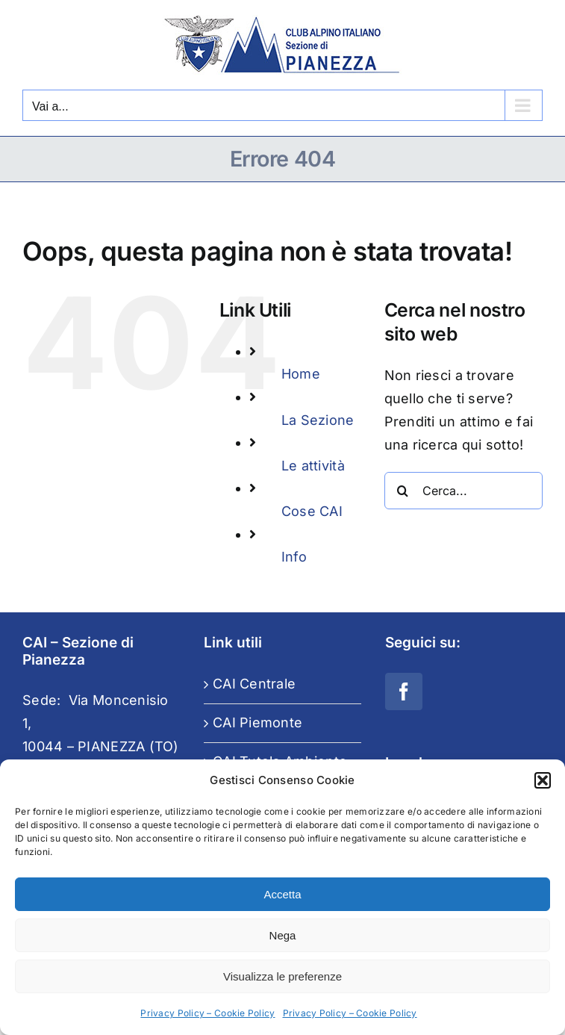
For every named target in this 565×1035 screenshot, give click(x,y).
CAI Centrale (254, 683)
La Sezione (318, 420)
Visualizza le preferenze (282, 976)
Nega (282, 935)
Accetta (282, 894)
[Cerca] (403, 490)
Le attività (313, 465)
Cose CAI (312, 511)
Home (300, 374)
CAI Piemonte (257, 722)
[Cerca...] (463, 490)
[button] (542, 780)
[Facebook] (403, 691)
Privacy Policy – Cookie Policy (207, 1013)
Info (294, 557)
